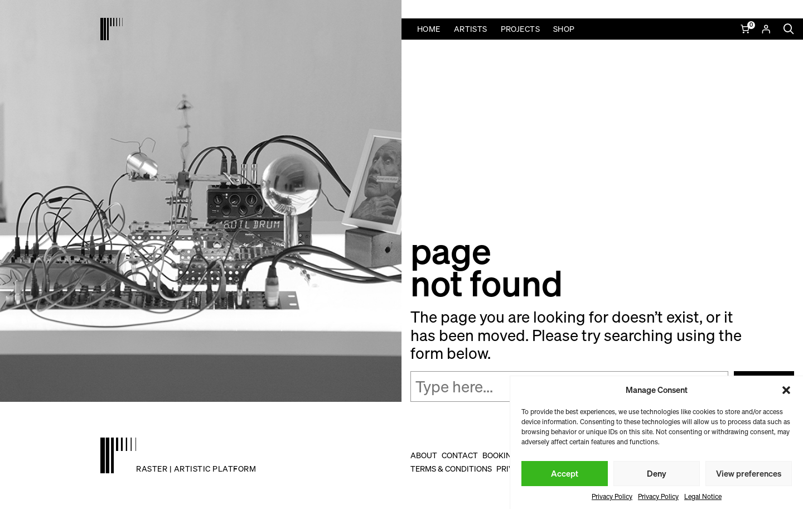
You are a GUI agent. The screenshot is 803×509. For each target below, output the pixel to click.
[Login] (766, 29)
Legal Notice (703, 496)
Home (429, 28)
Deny (656, 473)
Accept (564, 473)
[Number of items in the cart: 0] (746, 29)
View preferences (748, 473)
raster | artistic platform (196, 468)
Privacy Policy (612, 496)
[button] (786, 390)
